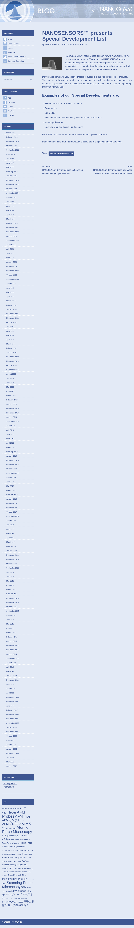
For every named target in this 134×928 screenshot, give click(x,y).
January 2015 (11, 643)
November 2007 (12, 704)
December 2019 (12, 410)
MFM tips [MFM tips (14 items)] (5, 871)
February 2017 (12, 548)
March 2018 (10, 492)
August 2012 (11, 691)
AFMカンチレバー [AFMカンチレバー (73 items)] (14, 822)
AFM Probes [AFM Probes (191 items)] (13, 816)
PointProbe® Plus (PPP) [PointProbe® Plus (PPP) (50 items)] (16, 881)
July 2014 (10, 669)
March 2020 (10, 397)
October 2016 (11, 565)
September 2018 (12, 475)
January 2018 (11, 500)
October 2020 (11, 366)
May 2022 (10, 293)
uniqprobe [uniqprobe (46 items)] (8, 904)
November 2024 (12, 185)
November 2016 (12, 561)
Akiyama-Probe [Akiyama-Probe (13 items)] (11, 831)
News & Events (13, 44)
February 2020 (12, 401)
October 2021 (11, 323)
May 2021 (10, 336)
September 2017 (12, 518)
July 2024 (10, 202)
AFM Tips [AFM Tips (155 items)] (23, 819)
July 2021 (10, 328)
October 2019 (11, 418)
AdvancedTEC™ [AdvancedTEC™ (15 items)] (8, 811)
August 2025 (11, 155)
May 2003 (10, 764)
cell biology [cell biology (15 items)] (14, 838)
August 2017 (11, 522)
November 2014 (12, 652)
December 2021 (12, 315)
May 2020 (10, 388)
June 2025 (10, 163)
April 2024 (10, 215)
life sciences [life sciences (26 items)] (7, 849)
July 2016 (10, 574)
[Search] (18, 80)
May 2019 (10, 440)
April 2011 (10, 695)
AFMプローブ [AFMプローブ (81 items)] (11, 826)
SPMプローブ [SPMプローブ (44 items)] (14, 897)
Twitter (10, 107)
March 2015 (10, 635)
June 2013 (10, 686)
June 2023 (10, 254)
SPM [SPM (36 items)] (23, 890)
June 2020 (10, 384)
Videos (10, 48)
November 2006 (12, 721)
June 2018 (10, 483)
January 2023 (11, 263)
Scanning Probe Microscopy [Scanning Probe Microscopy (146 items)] (17, 887)
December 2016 (12, 557)
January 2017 (11, 552)
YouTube (11, 111)
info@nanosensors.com (111, 142)
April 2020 (10, 392)
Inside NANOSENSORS (17, 57)
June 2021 (10, 332)
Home (10, 40)
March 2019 (10, 449)
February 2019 (12, 453)
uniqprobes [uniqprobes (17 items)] (18, 905)
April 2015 (10, 630)
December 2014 (12, 648)
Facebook (11, 102)
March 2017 (10, 544)
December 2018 (12, 462)
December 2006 (12, 717)
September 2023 (12, 241)
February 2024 (12, 224)
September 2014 (12, 660)
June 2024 (10, 206)
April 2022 (10, 297)
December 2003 (12, 755)
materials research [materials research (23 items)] (15, 856)
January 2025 (11, 176)
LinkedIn (11, 115)
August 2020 (11, 375)
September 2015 (12, 613)
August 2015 (11, 617)
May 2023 (10, 258)
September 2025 (12, 150)
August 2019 (11, 427)
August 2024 (11, 198)
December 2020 (12, 358)
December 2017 (12, 505)
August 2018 (11, 479)
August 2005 (11, 743)
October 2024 (11, 189)
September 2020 (12, 371)
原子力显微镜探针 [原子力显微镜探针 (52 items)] (18, 908)
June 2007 (10, 708)
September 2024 (12, 193)
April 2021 (10, 340)
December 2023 (12, 228)
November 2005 (12, 734)
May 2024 (10, 211)
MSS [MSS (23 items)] (11, 871)
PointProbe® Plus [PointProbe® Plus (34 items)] (17, 878)
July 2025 (10, 159)
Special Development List (61, 154)
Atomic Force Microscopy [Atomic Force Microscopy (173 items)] (17, 832)
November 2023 (12, 232)
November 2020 (12, 362)
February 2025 (12, 172)
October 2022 (11, 276)
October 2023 (11, 237)
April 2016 (10, 587)
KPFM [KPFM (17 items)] (29, 846)
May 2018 (10, 488)
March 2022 (10, 302)
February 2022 (12, 306)
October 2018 (11, 470)
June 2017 (10, 531)
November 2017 (12, 509)
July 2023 (10, 250)
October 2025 (11, 146)
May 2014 (10, 673)
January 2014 (11, 678)
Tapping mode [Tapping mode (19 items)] (7, 901)
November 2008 (12, 699)
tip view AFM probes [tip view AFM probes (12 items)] (20, 901)
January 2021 (11, 353)
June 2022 (10, 289)
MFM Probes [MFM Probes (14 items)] (25, 867)
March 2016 (10, 591)
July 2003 (10, 760)
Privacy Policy (10, 786)
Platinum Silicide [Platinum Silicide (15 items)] (8, 874)
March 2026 (10, 133)
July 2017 (10, 526)
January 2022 (11, 310)
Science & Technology (16, 61)
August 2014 (11, 665)
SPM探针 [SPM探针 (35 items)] (27, 897)
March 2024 (10, 219)
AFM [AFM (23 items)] (17, 811)
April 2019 (10, 444)
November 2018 (12, 466)
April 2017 (10, 539)
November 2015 (12, 604)
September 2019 (12, 423)
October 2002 (11, 768)
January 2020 (11, 405)
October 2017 (11, 513)
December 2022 (12, 267)
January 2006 (11, 730)
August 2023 (11, 245)
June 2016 (10, 578)
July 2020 (10, 379)
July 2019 (10, 431)
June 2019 (10, 436)
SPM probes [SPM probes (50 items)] (18, 893)
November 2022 (12, 271)
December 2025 (12, 142)
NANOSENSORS (52, 45)
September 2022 (12, 280)
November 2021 (12, 319)
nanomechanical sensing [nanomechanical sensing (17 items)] (23, 871)
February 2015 (12, 639)
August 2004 (11, 747)
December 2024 (12, 180)
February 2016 (12, 596)
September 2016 (12, 570)
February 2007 (12, 712)
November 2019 (12, 414)
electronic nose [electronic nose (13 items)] (20, 842)
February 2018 (12, 496)
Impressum (8, 789)
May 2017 (10, 535)
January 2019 (11, 457)
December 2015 (12, 600)
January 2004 (11, 751)
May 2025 (10, 168)
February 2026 (12, 137)
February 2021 (12, 349)
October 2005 (11, 738)
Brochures (11, 52)
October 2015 (11, 609)
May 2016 (10, 583)
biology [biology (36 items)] (6, 838)
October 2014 (11, 656)
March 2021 (10, 345)
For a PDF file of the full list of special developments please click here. (75, 135)
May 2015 (10, 626)
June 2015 (10, 622)
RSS (9, 98)
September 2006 (12, 725)
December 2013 (12, 682)
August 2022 (11, 284)
